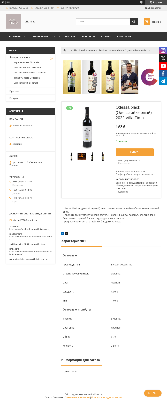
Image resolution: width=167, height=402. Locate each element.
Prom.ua (98, 394)
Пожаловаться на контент (77, 397)
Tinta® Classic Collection (27, 78)
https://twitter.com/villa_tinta (32, 244)
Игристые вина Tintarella (26, 62)
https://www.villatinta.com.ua (34, 259)
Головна (15, 36)
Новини (106, 36)
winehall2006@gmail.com (25, 220)
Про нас (70, 36)
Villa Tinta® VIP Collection (27, 67)
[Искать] (134, 21)
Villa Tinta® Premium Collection (90, 50)
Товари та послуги (43, 36)
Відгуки (14, 98)
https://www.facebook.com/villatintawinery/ (30, 229)
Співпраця (124, 36)
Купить (135, 151)
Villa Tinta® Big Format (26, 83)
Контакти (88, 36)
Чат (152, 393)
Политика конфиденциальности (106, 397)
